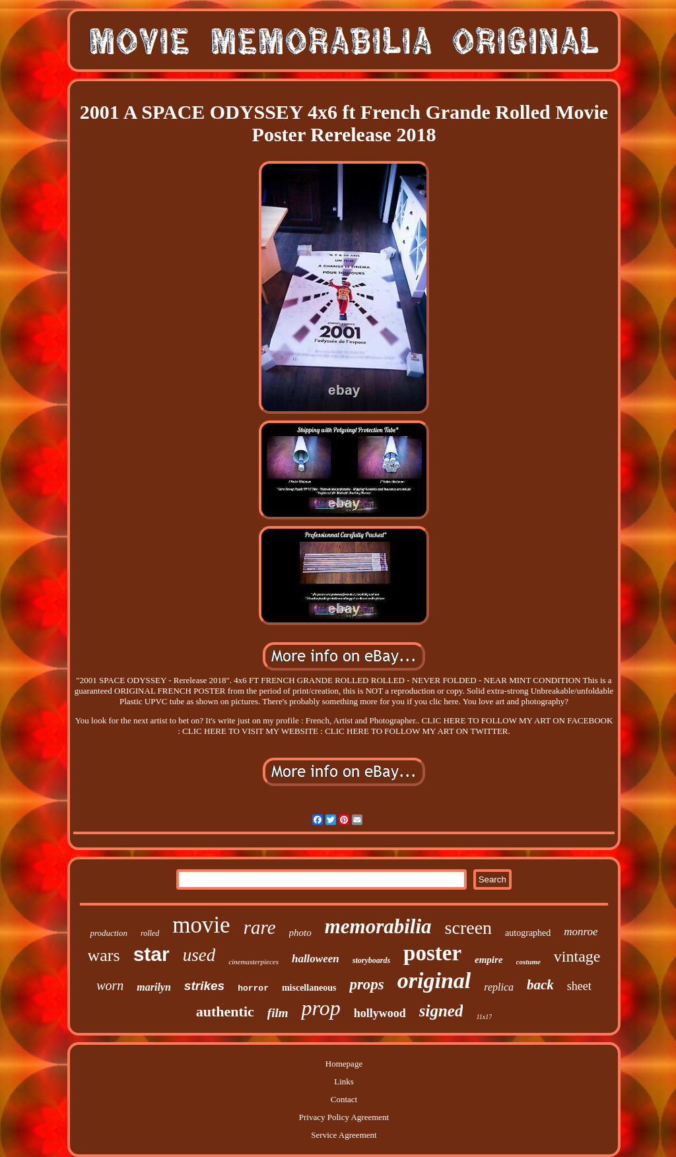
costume (528, 962)
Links (344, 1081)
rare (260, 927)
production (108, 933)
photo (300, 932)
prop (320, 1008)
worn (109, 985)
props (366, 984)
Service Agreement (343, 1135)
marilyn (154, 987)
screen (468, 927)
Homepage (343, 1064)
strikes (204, 986)
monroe (580, 931)
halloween (315, 958)
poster (432, 953)
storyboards (371, 960)
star (151, 954)
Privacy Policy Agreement (344, 1117)
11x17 (484, 1016)
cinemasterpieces (253, 962)
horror (253, 988)
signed (441, 1011)
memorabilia (378, 926)
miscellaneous (309, 988)
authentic (225, 1011)
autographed (528, 933)
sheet (579, 986)
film (277, 1013)
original (434, 980)
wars (104, 955)
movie (201, 925)
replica (499, 987)
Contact (344, 1099)
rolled (150, 933)
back (540, 985)
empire (489, 959)
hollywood (380, 1013)
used (199, 955)
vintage (577, 956)
